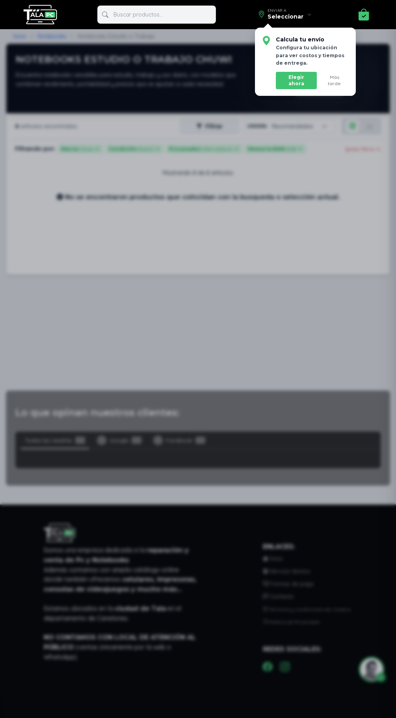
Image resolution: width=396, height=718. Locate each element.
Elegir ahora (298, 77)
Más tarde (336, 77)
